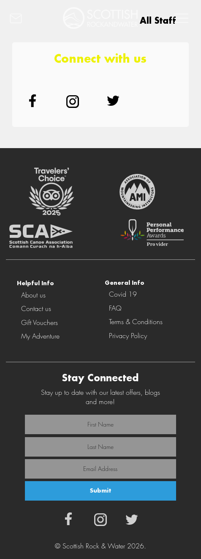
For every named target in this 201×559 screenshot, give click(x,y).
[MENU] (180, 18)
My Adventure (40, 336)
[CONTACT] (22, 18)
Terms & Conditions (136, 321)
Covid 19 (123, 294)
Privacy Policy (128, 335)
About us (33, 295)
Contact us (36, 308)
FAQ (115, 308)
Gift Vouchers (39, 322)
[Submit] (100, 491)
